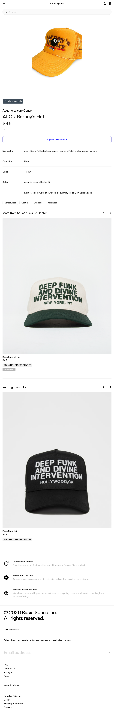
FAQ (6, 664)
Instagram (9, 672)
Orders (7, 699)
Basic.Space (57, 3)
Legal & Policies (11, 684)
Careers (8, 707)
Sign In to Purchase (57, 139)
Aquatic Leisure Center (18, 110)
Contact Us (9, 668)
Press (6, 676)
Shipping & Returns (13, 703)
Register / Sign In (12, 696)
